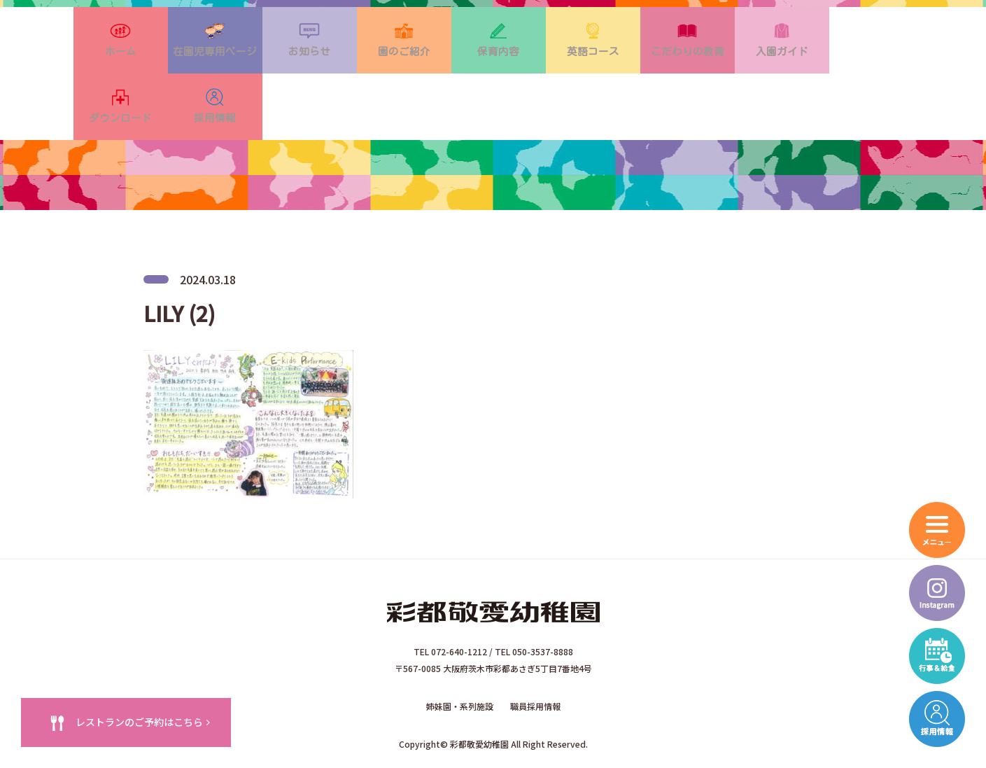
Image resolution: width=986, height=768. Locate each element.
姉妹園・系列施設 (459, 658)
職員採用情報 (535, 658)
